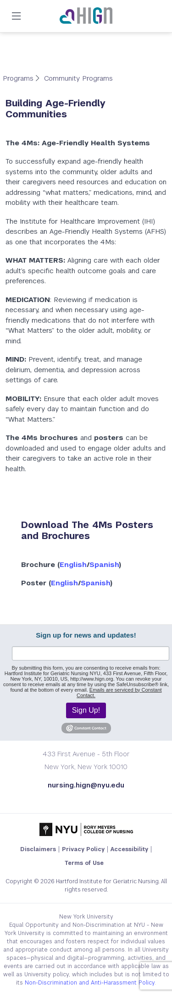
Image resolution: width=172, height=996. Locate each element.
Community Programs (78, 78)
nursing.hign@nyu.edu (86, 785)
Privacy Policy (83, 849)
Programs (19, 78)
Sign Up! (86, 710)
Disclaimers (38, 849)
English (73, 564)
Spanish (104, 564)
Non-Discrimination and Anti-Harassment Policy (90, 982)
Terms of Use (84, 863)
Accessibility (129, 849)
